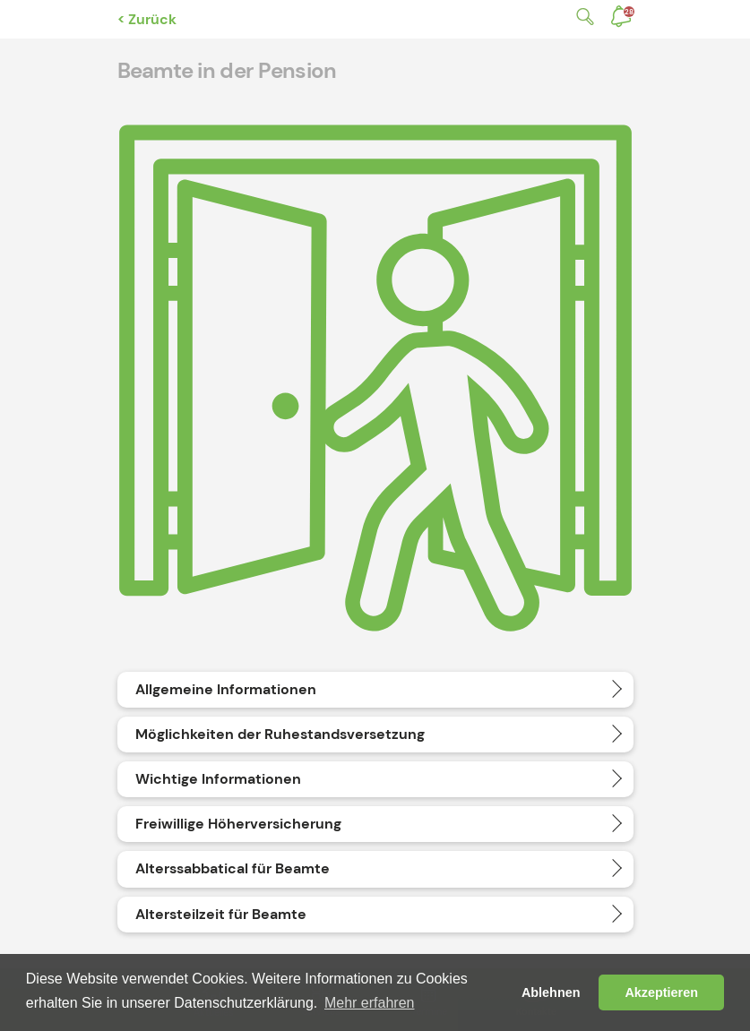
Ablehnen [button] (551, 992)
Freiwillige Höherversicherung (238, 823)
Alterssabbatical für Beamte (232, 868)
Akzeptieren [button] (661, 992)
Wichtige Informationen (218, 778)
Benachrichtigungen (629, 11)
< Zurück (147, 19)
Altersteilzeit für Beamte (220, 914)
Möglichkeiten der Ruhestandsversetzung (280, 734)
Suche (581, 16)
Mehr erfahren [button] (369, 1002)
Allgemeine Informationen (225, 689)
